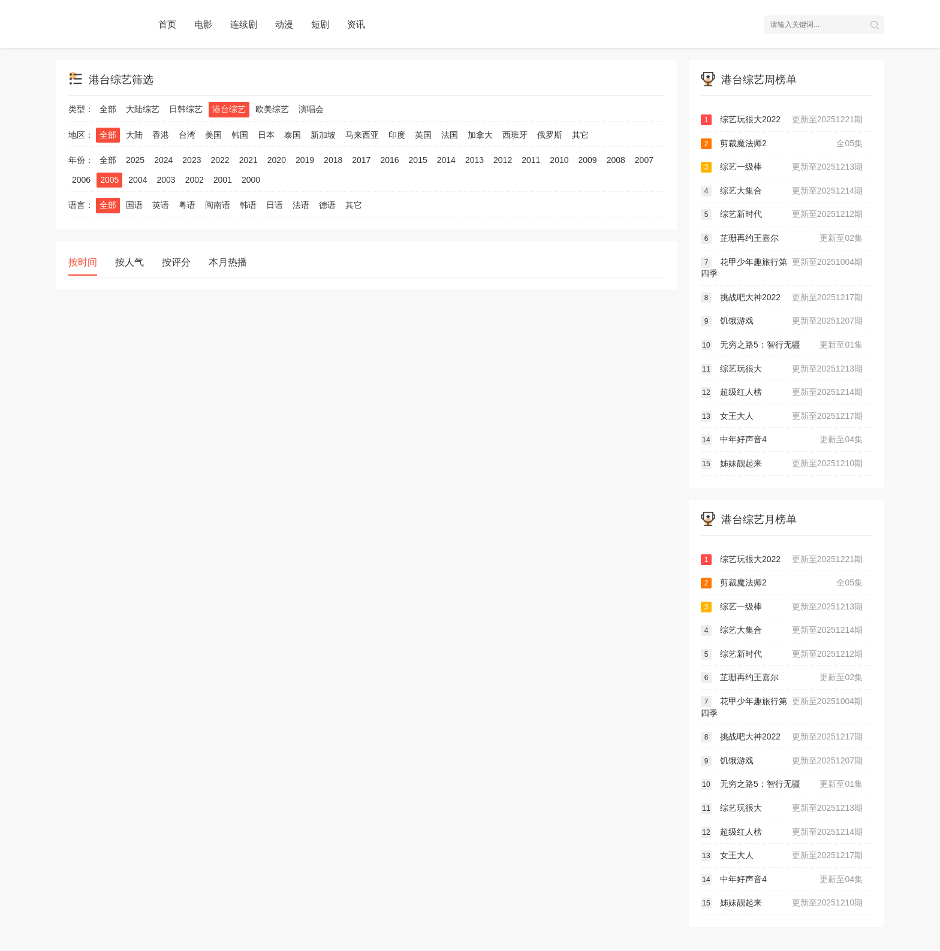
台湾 (187, 135)
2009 (588, 160)
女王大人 (782, 416)
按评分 (176, 262)
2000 (251, 180)
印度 (396, 135)
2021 (248, 160)
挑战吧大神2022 (782, 298)
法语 (301, 205)
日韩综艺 (186, 109)
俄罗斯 (549, 135)
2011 (531, 160)
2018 (333, 160)
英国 (423, 135)
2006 (81, 180)
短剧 (320, 24)
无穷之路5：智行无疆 (782, 345)
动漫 (284, 24)
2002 (194, 180)
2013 (474, 160)
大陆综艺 (142, 109)
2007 (644, 160)
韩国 (239, 135)
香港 (160, 135)
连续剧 (243, 24)
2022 (219, 160)
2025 (135, 160)
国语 (134, 205)
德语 (327, 205)
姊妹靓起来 (782, 464)
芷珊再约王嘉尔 (782, 238)
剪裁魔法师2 (782, 144)
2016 (389, 160)
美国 (213, 135)
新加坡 (323, 135)
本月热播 (228, 262)
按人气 (129, 262)
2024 (163, 160)
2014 (446, 160)
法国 (449, 135)
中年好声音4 (782, 440)
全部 (108, 109)
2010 (559, 160)
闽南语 (217, 205)
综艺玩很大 (782, 369)
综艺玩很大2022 (782, 120)
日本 (266, 135)
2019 (305, 160)
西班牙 (515, 135)
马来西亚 (362, 135)
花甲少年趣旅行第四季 (782, 267)
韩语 (248, 205)
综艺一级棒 (782, 167)
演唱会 (311, 109)
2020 (276, 160)
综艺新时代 (782, 215)
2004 (137, 180)
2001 (222, 180)
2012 (502, 160)
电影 (203, 24)
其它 (580, 135)
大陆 (134, 135)
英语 (160, 205)
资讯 (356, 24)
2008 (616, 160)
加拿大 (480, 135)
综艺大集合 (782, 191)
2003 (165, 180)
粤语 (187, 205)
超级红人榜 (782, 392)
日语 (274, 205)
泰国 (292, 135)
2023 (191, 160)
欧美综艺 (272, 109)
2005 (109, 180)
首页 (167, 24)
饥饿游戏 (782, 321)
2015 (418, 160)
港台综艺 (229, 109)
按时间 (82, 262)
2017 (361, 160)
